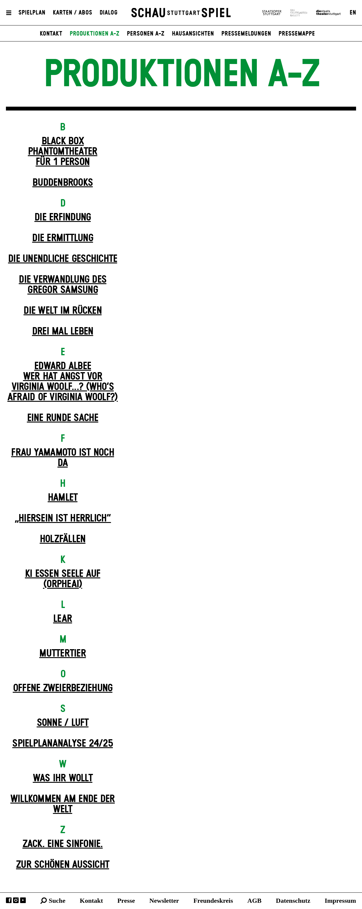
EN (353, 12)
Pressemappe (296, 34)
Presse (126, 900)
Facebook (9, 900)
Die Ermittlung (62, 238)
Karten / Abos (72, 12)
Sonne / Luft (63, 723)
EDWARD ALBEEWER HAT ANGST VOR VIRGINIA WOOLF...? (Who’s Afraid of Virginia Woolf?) (62, 382)
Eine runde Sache (62, 418)
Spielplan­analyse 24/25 (62, 743)
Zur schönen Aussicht (62, 865)
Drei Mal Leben (62, 331)
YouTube (23, 900)
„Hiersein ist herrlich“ (62, 518)
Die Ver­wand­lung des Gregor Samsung (62, 284)
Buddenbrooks (62, 182)
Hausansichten (193, 34)
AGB (254, 900)
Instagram (16, 900)
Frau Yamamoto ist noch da (62, 457)
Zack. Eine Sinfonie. (63, 844)
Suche (57, 900)
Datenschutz (293, 900)
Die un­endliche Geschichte (62, 259)
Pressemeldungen (246, 34)
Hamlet (63, 497)
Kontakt (51, 34)
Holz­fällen (63, 539)
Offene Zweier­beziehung (63, 688)
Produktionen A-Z (94, 34)
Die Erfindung (62, 217)
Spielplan (31, 12)
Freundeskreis (213, 900)
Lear (62, 619)
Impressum (340, 900)
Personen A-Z (145, 34)
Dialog (109, 12)
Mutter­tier (62, 653)
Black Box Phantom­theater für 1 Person (62, 151)
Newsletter (164, 900)
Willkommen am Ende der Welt (62, 804)
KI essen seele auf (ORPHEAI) (62, 579)
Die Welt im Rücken (62, 310)
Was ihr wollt (62, 778)
